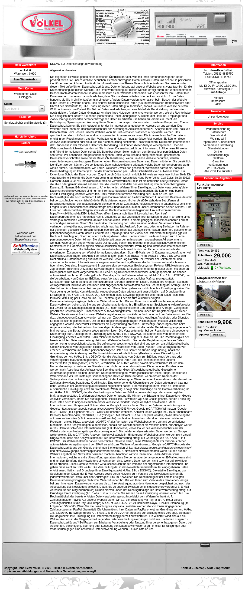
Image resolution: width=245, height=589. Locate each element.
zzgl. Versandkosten (209, 263)
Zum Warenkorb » (25, 79)
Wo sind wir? (218, 138)
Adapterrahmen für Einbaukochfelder (212, 280)
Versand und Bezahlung (218, 145)
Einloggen (25, 97)
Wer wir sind (218, 135)
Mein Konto (25, 88)
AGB (218, 104)
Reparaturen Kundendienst (218, 142)
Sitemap (198, 568)
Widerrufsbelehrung (218, 129)
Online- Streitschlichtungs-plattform (218, 155)
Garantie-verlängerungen (218, 163)
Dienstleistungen (218, 148)
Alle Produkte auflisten (218, 171)
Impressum (218, 101)
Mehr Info (205, 244)
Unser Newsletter (218, 116)
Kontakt (218, 97)
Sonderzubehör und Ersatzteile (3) (25, 122)
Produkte (25, 117)
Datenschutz (218, 132)
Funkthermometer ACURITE (211, 186)
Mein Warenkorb (25, 65)
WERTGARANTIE (218, 168)
